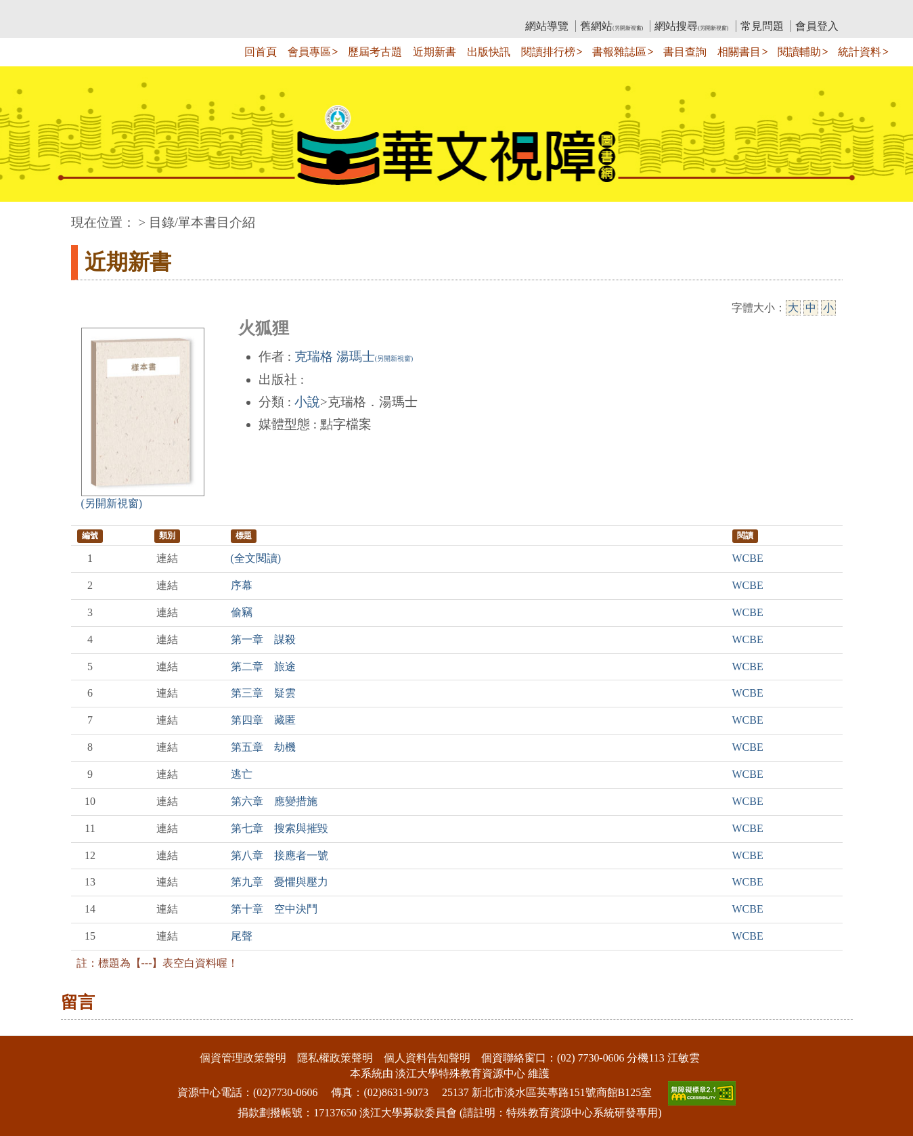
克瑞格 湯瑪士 (353, 356)
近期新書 (434, 52)
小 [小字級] (828, 307)
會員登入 (817, 26)
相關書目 (739, 52)
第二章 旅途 (263, 666)
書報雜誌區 (619, 52)
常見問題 (762, 26)
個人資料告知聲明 (427, 1058)
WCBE (747, 558)
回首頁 (260, 52)
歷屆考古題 (375, 52)
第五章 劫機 (263, 747)
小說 (307, 402)
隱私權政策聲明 (335, 1058)
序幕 (241, 585)
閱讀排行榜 (548, 52)
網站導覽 (547, 26)
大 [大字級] (793, 307)
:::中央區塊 (26, 215)
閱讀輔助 (799, 52)
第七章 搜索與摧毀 (279, 828)
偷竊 (241, 612)
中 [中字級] (810, 307)
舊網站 (611, 26)
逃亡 (241, 774)
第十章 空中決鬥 (274, 909)
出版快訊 (488, 52)
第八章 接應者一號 (279, 855)
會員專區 (309, 52)
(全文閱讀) (256, 558)
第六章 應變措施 (274, 801)
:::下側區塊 (26, 1026)
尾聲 (241, 936)
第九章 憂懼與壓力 (279, 882)
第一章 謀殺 (263, 639)
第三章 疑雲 (263, 693)
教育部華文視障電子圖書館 (191, 10)
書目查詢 (685, 52)
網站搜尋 (691, 26)
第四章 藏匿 (263, 720)
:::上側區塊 (97, 10)
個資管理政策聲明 (243, 1058)
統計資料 (859, 52)
